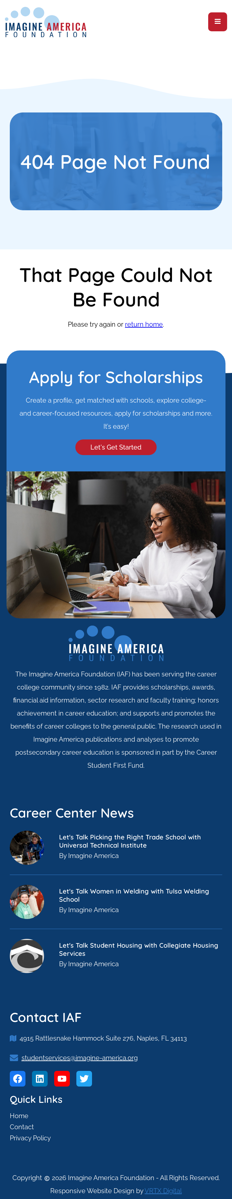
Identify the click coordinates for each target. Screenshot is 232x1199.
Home (19, 1116)
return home (144, 324)
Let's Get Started (116, 447)
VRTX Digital (163, 1191)
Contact (22, 1127)
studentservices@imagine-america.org (80, 1058)
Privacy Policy (30, 1138)
